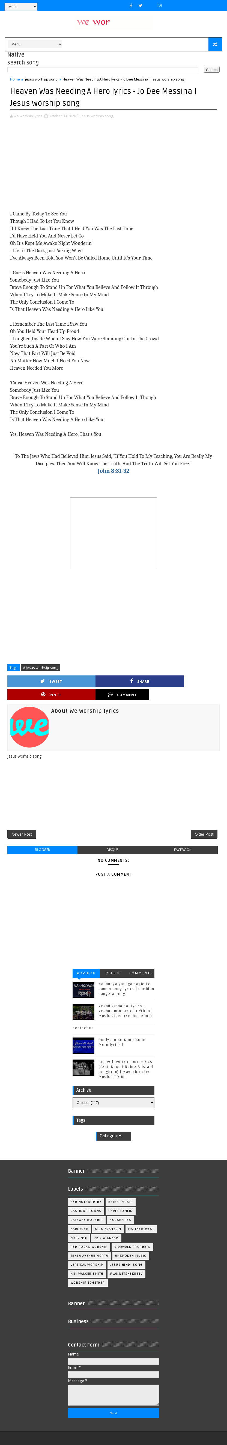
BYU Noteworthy (86, 1191)
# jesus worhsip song (40, 667)
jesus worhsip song (41, 79)
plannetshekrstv (126, 1263)
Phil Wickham (106, 1227)
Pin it (140, 680)
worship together (88, 1272)
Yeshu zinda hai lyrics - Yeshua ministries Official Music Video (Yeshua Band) (125, 1000)
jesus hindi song (126, 1254)
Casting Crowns (86, 1200)
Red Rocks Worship (89, 1236)
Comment (193, 680)
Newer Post (21, 822)
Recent (113, 962)
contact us (83, 1017)
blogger (42, 838)
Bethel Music (120, 1191)
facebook (182, 838)
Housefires (120, 1209)
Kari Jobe (79, 1218)
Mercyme (79, 1227)
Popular (86, 962)
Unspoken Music (131, 1245)
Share (87, 680)
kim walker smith (87, 1263)
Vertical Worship (87, 1254)
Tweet (34, 680)
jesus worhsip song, (97, 115)
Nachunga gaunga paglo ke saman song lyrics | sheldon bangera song (126, 978)
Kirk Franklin (108, 1218)
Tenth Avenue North (89, 1245)
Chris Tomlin (120, 1200)
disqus (112, 838)
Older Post (204, 822)
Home (15, 79)
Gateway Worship (87, 1209)
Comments (140, 962)
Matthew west (141, 1218)
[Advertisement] (113, 164)
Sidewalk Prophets (132, 1236)
